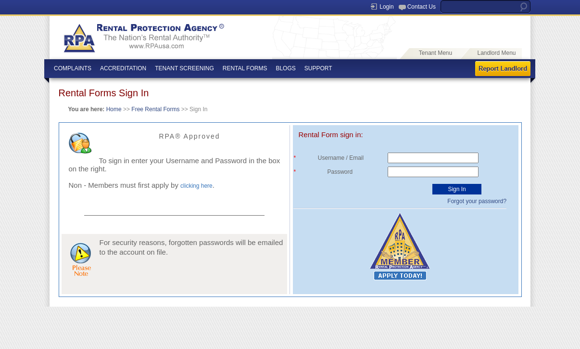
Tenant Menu (435, 53)
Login (386, 6)
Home (114, 109)
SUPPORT (318, 68)
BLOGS (285, 68)
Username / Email (342, 158)
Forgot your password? (476, 201)
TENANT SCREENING (184, 68)
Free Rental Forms (154, 109)
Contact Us (421, 6)
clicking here (196, 185)
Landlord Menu (496, 53)
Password (342, 171)
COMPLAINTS (72, 68)
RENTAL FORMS (245, 68)
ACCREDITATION (123, 68)
